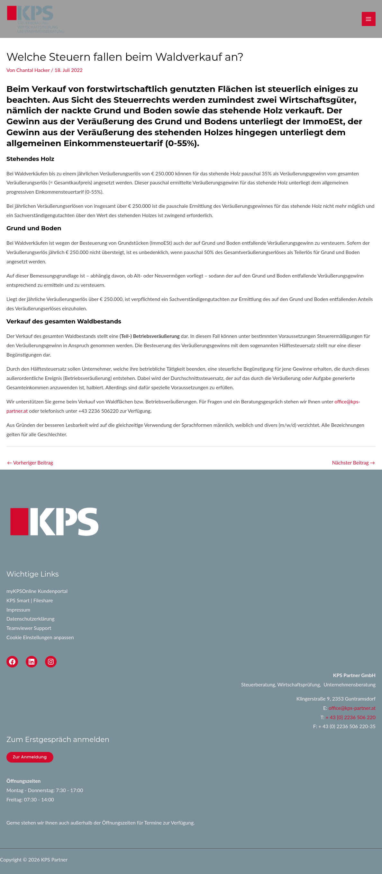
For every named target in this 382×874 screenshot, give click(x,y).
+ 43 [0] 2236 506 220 (351, 717)
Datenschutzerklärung (30, 619)
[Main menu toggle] (369, 19)
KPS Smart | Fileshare (29, 600)
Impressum (18, 610)
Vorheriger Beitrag (30, 462)
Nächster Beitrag (353, 462)
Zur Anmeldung (30, 757)
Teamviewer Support (28, 628)
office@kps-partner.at (352, 708)
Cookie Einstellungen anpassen (40, 637)
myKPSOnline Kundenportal (37, 591)
